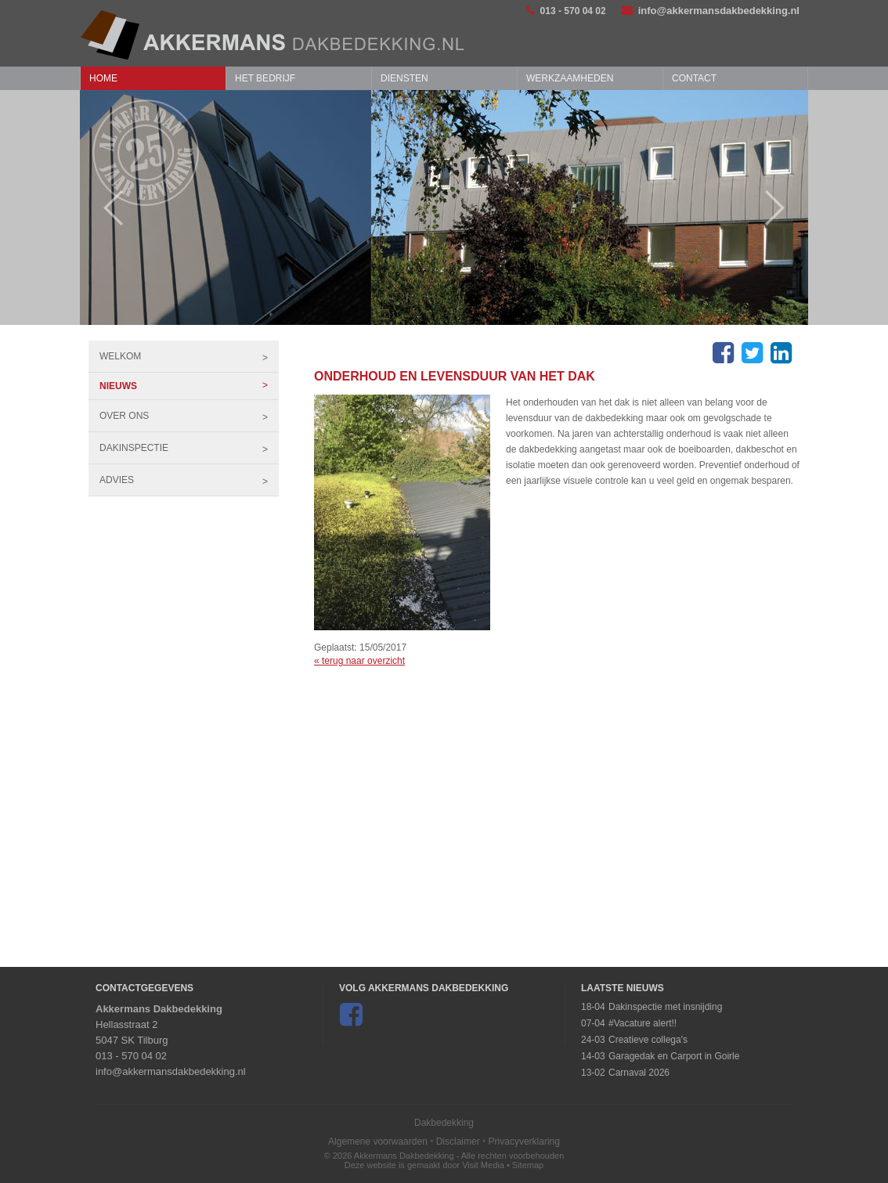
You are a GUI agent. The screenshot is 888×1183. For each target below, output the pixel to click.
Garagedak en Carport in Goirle (673, 1056)
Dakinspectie (189, 447)
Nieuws (189, 386)
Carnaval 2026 (639, 1072)
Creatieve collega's (648, 1039)
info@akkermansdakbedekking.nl (711, 10)
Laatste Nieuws (622, 988)
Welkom (189, 356)
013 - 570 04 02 (566, 10)
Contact (694, 78)
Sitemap (527, 1165)
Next (782, 207)
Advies (189, 480)
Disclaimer (458, 1141)
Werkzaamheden (569, 78)
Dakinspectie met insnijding (665, 1006)
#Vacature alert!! (642, 1023)
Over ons (189, 415)
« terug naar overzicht (359, 660)
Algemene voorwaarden (378, 1141)
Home (103, 78)
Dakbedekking (444, 1122)
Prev (105, 207)
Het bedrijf (265, 78)
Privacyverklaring (524, 1141)
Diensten (404, 78)
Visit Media (483, 1165)
